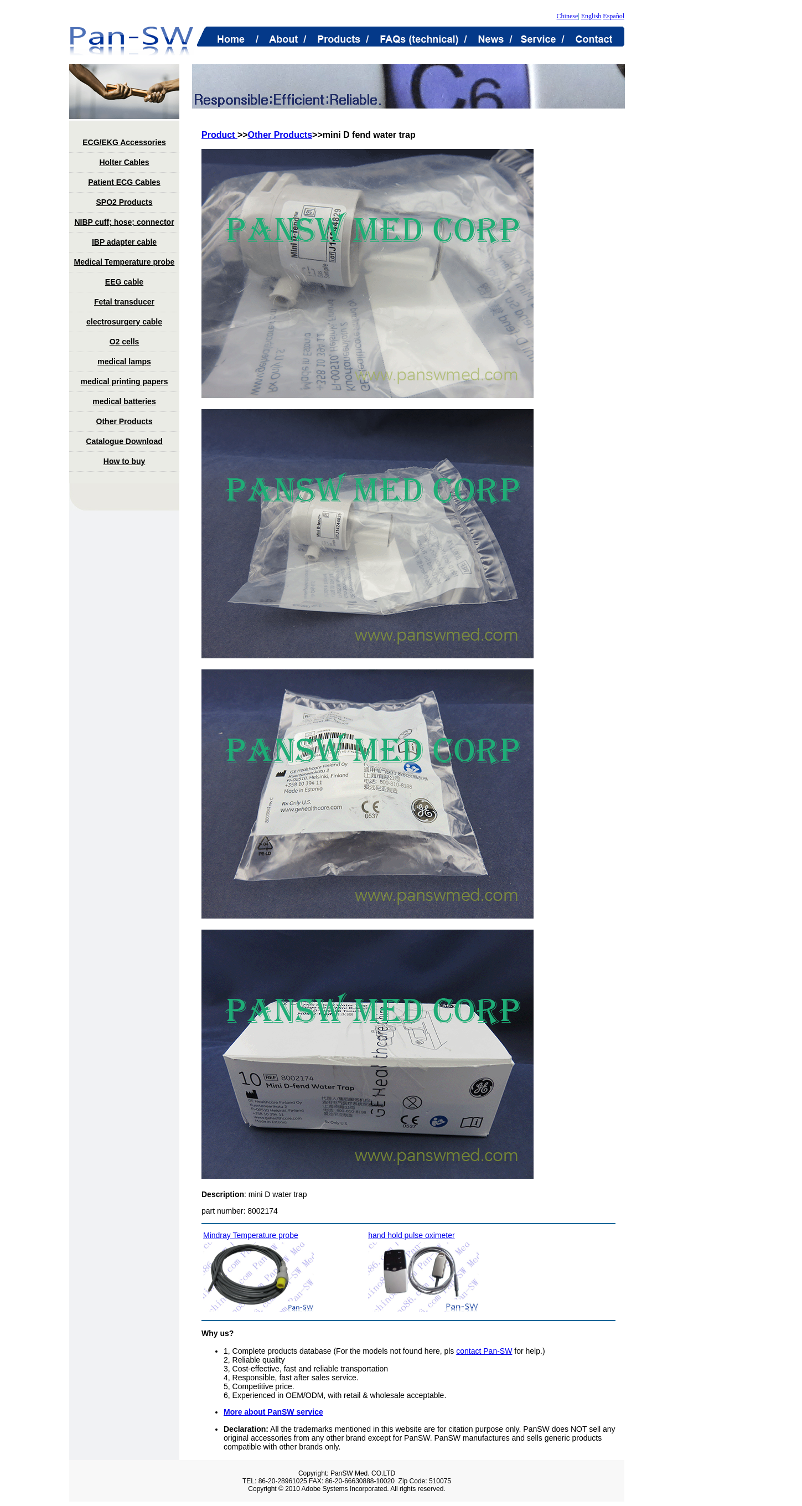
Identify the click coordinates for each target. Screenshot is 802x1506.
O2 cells (124, 341)
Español (613, 16)
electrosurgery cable (124, 321)
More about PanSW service (273, 1411)
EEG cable (124, 281)
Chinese (567, 16)
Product (219, 135)
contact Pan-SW (484, 1351)
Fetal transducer (124, 301)
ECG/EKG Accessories (123, 142)
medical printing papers (124, 381)
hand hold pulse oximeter (411, 1235)
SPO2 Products (124, 202)
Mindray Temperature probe (250, 1235)
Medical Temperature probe (124, 261)
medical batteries (124, 401)
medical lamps (124, 361)
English (591, 16)
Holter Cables (124, 162)
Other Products (124, 421)
